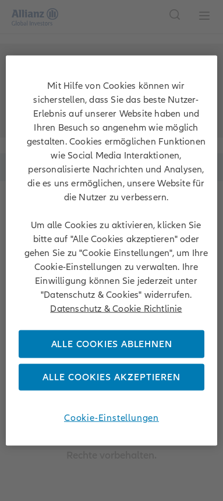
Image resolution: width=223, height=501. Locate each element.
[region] (112, 250)
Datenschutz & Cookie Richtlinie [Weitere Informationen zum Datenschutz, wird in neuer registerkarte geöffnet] (116, 308)
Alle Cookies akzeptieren (111, 377)
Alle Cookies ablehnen (111, 343)
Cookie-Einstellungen (111, 418)
